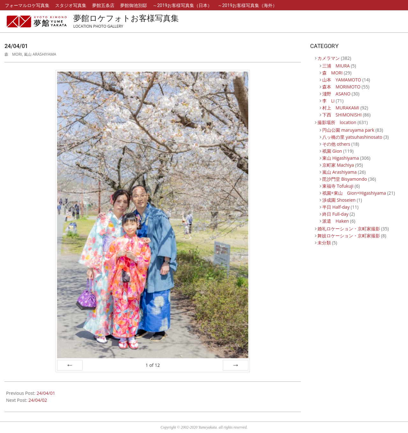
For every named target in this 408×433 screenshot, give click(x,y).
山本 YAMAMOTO (341, 80)
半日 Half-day (336, 207)
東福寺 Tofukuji (337, 186)
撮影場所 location (336, 122)
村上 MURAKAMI (340, 108)
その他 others (336, 144)
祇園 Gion (332, 151)
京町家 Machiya (338, 165)
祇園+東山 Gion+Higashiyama (354, 193)
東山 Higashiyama (340, 158)
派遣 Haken (335, 221)
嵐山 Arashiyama (40, 54)
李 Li (328, 101)
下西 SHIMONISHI (342, 115)
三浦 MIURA (336, 66)
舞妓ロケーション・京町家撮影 (348, 236)
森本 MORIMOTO (341, 87)
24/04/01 (46, 393)
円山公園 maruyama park (348, 130)
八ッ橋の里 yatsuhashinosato (352, 137)
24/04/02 (37, 400)
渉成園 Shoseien (339, 200)
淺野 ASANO (336, 94)
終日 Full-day (335, 214)
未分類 (324, 243)
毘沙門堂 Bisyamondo (344, 179)
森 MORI (13, 54)
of (152, 365)
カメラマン (328, 58)
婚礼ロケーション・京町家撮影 (348, 229)
